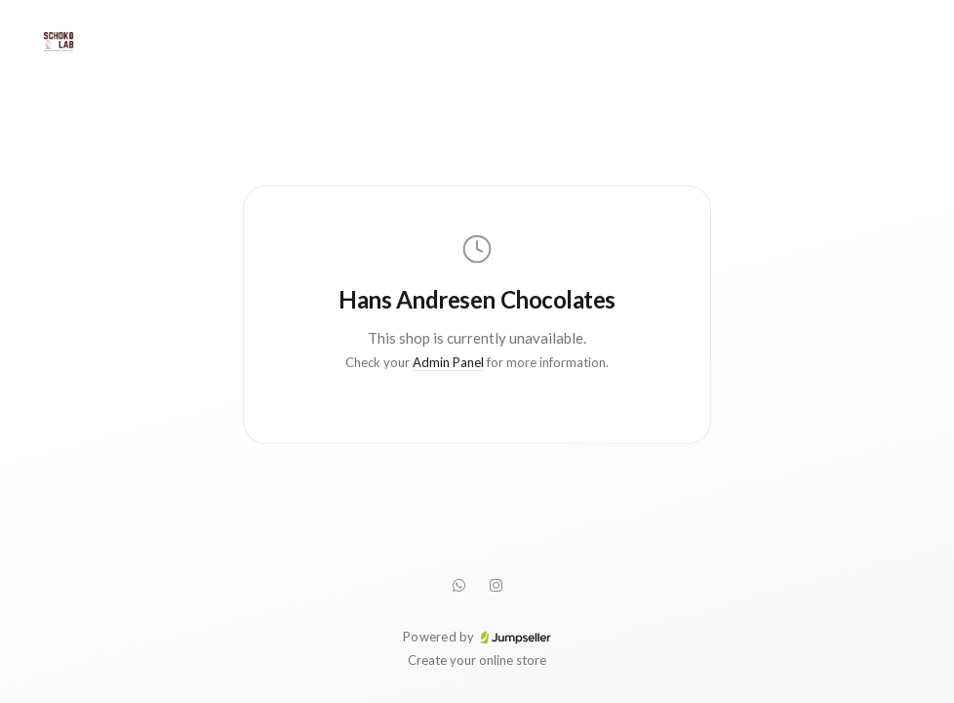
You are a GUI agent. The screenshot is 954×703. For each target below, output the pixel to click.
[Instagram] (495, 584)
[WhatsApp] (458, 584)
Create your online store (477, 660)
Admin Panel (448, 362)
